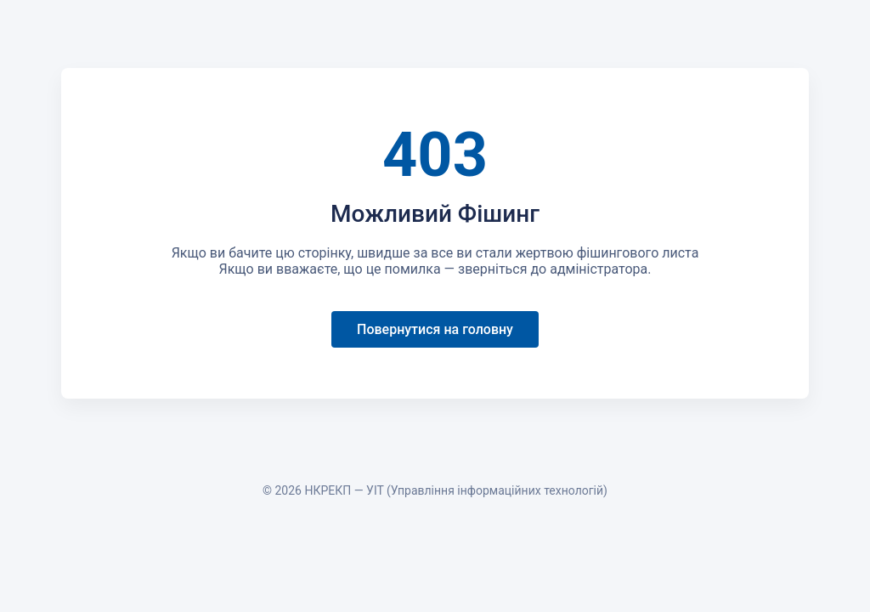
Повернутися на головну (435, 329)
